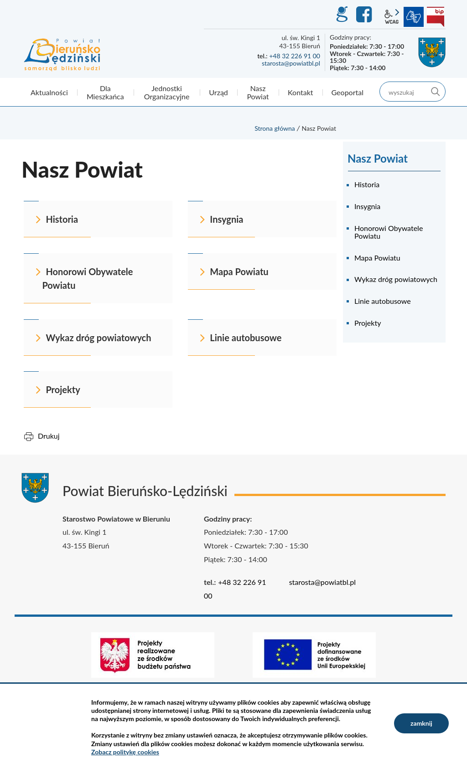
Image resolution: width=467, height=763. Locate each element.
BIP (435, 17)
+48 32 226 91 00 (294, 55)
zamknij (421, 723)
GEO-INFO (342, 15)
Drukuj (49, 435)
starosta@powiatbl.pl (291, 63)
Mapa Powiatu (377, 257)
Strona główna (274, 128)
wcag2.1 (392, 17)
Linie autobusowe (382, 301)
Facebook (365, 15)
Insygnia (367, 206)
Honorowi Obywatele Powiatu (388, 232)
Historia (366, 184)
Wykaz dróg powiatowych (395, 279)
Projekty (367, 322)
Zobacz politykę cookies (125, 752)
